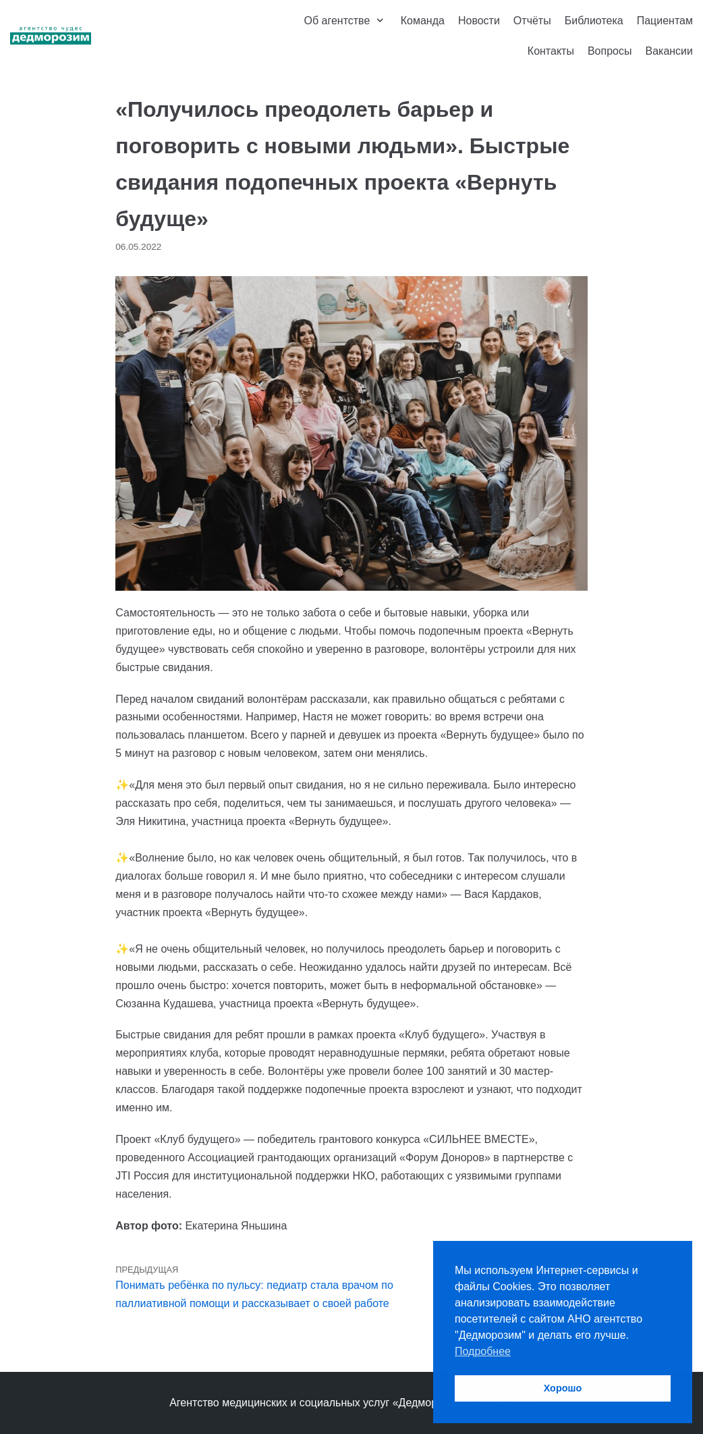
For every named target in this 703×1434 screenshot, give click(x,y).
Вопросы (610, 51)
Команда (423, 20)
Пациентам (665, 20)
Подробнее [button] (483, 1351)
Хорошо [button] (563, 1388)
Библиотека (594, 20)
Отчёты (532, 20)
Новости (479, 20)
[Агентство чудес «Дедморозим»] (50, 36)
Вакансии (669, 51)
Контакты (551, 51)
